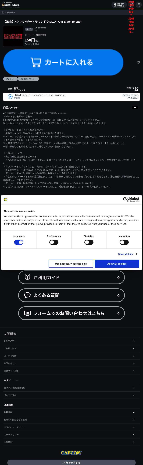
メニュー (139, 5)
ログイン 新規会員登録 (14, 388)
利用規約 (8, 412)
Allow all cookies (117, 263)
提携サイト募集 (11, 370)
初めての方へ (10, 341)
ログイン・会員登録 (119, 5)
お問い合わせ (10, 363)
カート (131, 5)
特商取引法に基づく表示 (15, 420)
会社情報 (8, 442)
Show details (125, 254)
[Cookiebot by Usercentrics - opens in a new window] (125, 199)
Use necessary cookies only (71, 263)
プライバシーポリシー (14, 427)
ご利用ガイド (10, 348)
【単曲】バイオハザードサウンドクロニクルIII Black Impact (39, 95)
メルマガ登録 (10, 395)
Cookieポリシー (11, 434)
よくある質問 (10, 356)
